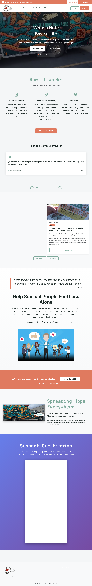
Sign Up (84, 8)
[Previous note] (32, 188)
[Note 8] (51, 188)
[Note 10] (55, 188)
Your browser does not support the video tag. (46, 347)
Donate (47, 8)
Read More (68, 251)
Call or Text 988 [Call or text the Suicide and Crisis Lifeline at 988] (69, 380)
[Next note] (60, 188)
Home (19, 8)
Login (75, 8)
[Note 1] (37, 188)
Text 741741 (84, 2)
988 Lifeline (73, 2)
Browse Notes (27, 8)
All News (53, 260)
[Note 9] (53, 188)
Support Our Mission (46, 55)
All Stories (39, 260)
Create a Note (37, 8)
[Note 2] (40, 188)
